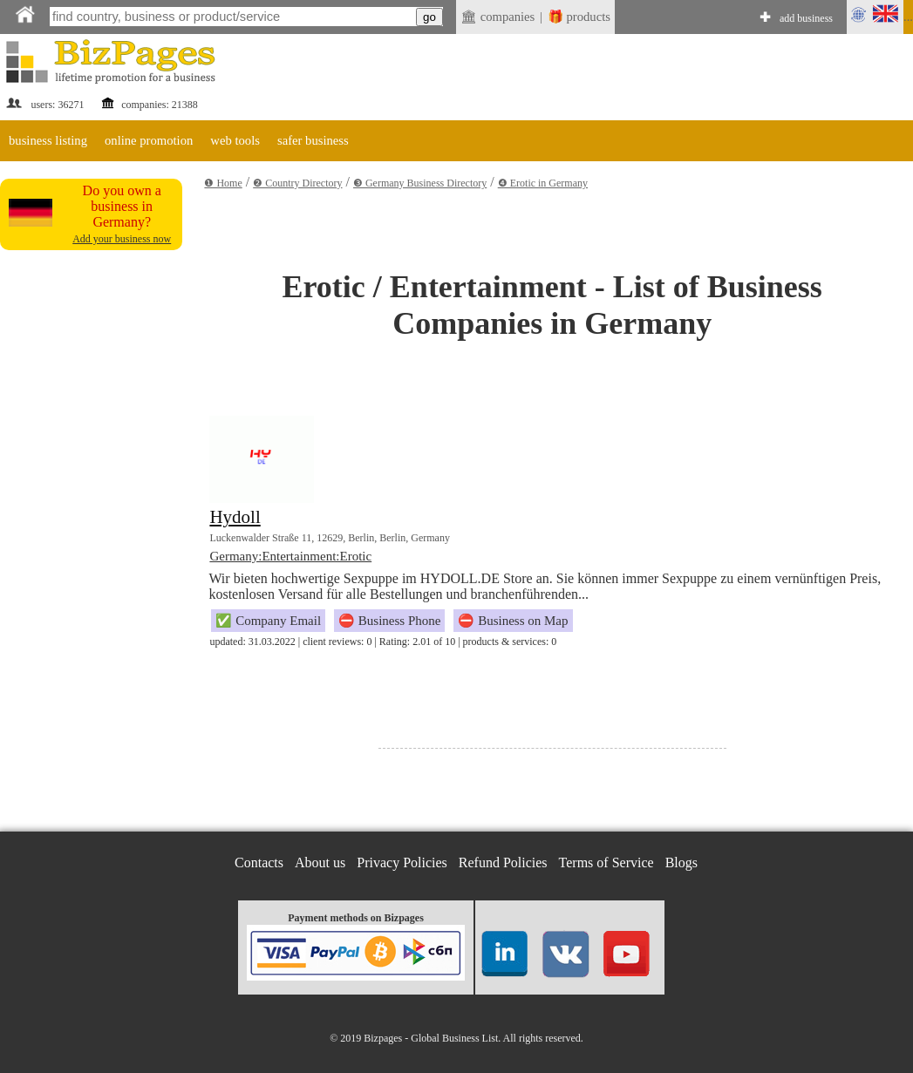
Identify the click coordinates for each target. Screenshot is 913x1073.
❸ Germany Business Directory (420, 183)
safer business (313, 140)
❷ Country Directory (297, 183)
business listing (48, 140)
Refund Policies (503, 862)
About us (320, 862)
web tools (235, 140)
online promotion (149, 140)
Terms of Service (606, 862)
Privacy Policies (402, 862)
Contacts (259, 862)
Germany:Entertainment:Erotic (290, 556)
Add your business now (121, 239)
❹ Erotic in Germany (543, 183)
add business (806, 18)
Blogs (681, 862)
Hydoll (234, 516)
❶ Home (223, 183)
